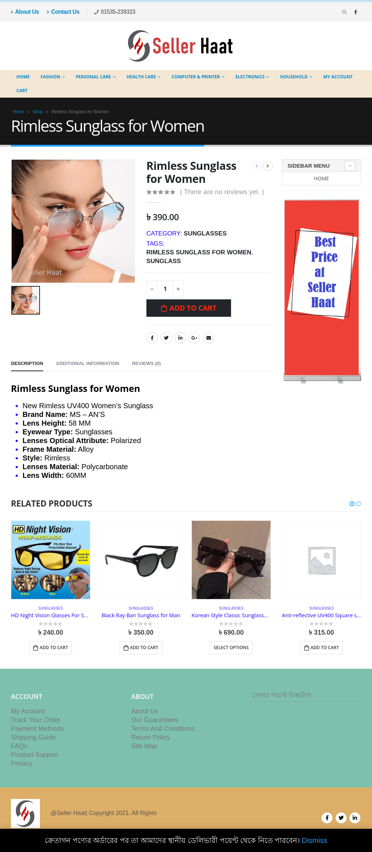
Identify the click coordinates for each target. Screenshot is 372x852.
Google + (194, 338)
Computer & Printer (195, 77)
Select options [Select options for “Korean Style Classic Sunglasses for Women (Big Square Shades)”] (231, 647)
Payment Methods (37, 732)
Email (208, 338)
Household (294, 77)
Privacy (21, 767)
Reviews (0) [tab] (146, 363)
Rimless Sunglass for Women (198, 252)
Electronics (249, 77)
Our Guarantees (154, 723)
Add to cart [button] (54, 647)
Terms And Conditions (163, 732)
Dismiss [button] (314, 840)
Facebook (152, 338)
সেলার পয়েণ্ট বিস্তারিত (281, 699)
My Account (338, 77)
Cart (22, 90)
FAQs (19, 749)
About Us (25, 12)
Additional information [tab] (87, 363)
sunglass (163, 261)
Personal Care (93, 77)
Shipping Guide (33, 741)
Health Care (141, 77)
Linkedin (354, 821)
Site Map (144, 749)
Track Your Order (35, 723)
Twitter (166, 338)
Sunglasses (205, 233)
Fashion (50, 77)
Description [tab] (27, 363)
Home (23, 77)
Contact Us (63, 12)
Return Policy (150, 741)
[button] (352, 503)
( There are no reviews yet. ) (222, 192)
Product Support (34, 758)
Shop (38, 111)
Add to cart (192, 308)
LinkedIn (180, 338)
